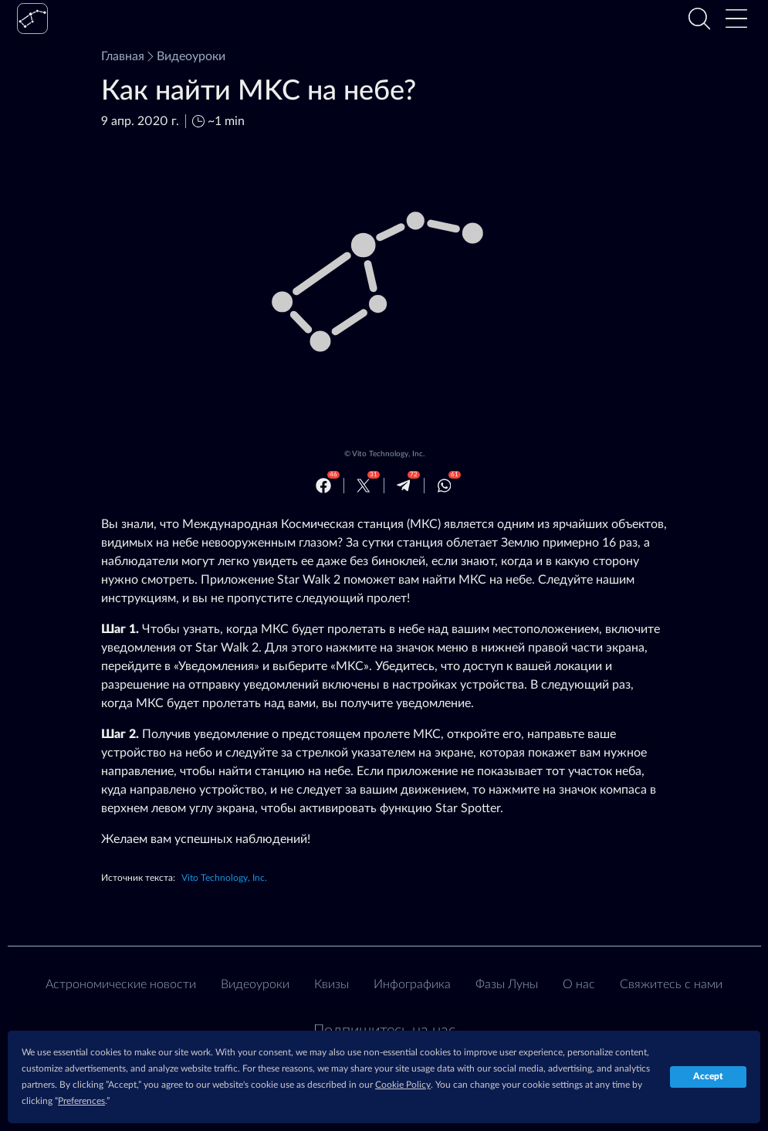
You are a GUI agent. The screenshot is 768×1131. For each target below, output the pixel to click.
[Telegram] (404, 485)
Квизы (331, 984)
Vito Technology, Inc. (388, 454)
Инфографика (412, 984)
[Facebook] (323, 485)
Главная (122, 56)
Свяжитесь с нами (671, 984)
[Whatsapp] (445, 485)
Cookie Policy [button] (403, 1084)
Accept (708, 1076)
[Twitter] (363, 485)
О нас (579, 984)
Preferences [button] (81, 1101)
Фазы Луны (506, 984)
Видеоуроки (184, 56)
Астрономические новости (121, 984)
